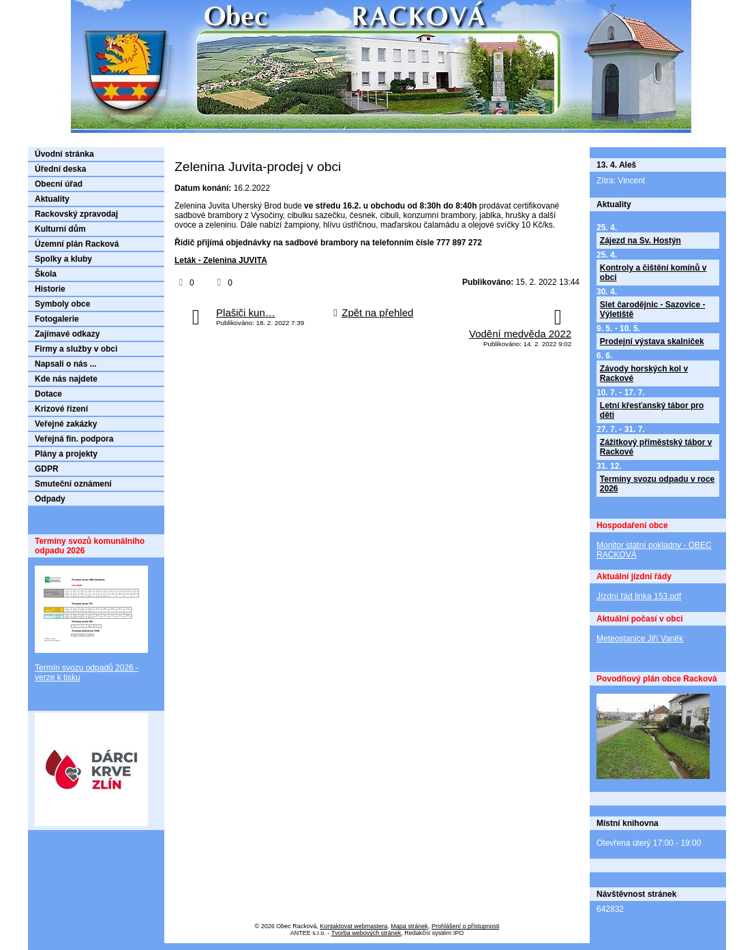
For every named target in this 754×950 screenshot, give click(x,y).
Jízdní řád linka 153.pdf (639, 596)
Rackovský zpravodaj (76, 214)
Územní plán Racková (77, 244)
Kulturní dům (60, 229)
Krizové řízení (61, 409)
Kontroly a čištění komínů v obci (653, 272)
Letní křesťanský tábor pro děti (652, 410)
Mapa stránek (409, 926)
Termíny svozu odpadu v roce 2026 (657, 483)
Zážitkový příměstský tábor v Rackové (656, 447)
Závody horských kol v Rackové (644, 373)
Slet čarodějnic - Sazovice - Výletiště (653, 309)
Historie (50, 289)
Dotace (48, 394)
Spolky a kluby (63, 259)
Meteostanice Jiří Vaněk (640, 638)
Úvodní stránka (64, 154)
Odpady (50, 499)
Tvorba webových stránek (366, 933)
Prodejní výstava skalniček (652, 341)
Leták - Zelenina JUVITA (221, 260)
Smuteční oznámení (73, 484)
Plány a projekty (66, 454)
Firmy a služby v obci (76, 349)
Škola (46, 274)
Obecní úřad (58, 184)
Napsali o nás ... (66, 364)
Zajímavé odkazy (67, 334)
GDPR (47, 469)
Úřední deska (60, 169)
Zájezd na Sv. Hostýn (640, 240)
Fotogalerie (57, 319)
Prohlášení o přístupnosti (466, 926)
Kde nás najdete (66, 379)
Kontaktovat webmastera (353, 926)
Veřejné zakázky (66, 424)
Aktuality (52, 199)
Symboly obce (62, 304)
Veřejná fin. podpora (74, 439)
